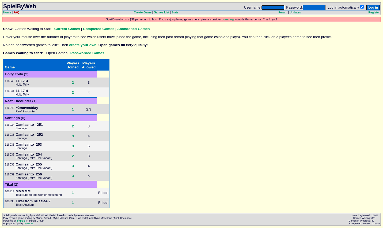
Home (7, 12)
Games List (161, 12)
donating (228, 19)
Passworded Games (87, 53)
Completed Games (98, 29)
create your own (82, 45)
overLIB (28, 223)
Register (374, 12)
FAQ (16, 12)
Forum (282, 12)
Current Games (67, 29)
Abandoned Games (133, 29)
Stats (175, 12)
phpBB (21, 220)
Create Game (142, 12)
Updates (295, 12)
